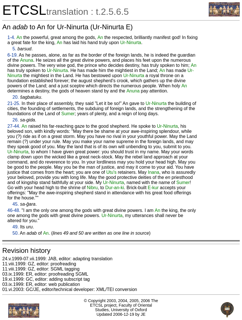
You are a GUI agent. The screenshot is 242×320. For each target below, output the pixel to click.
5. (14, 48)
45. (16, 204)
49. (16, 226)
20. (16, 97)
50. (16, 233)
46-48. (13, 210)
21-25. (13, 103)
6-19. (12, 55)
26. (16, 119)
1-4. (11, 37)
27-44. (13, 126)
